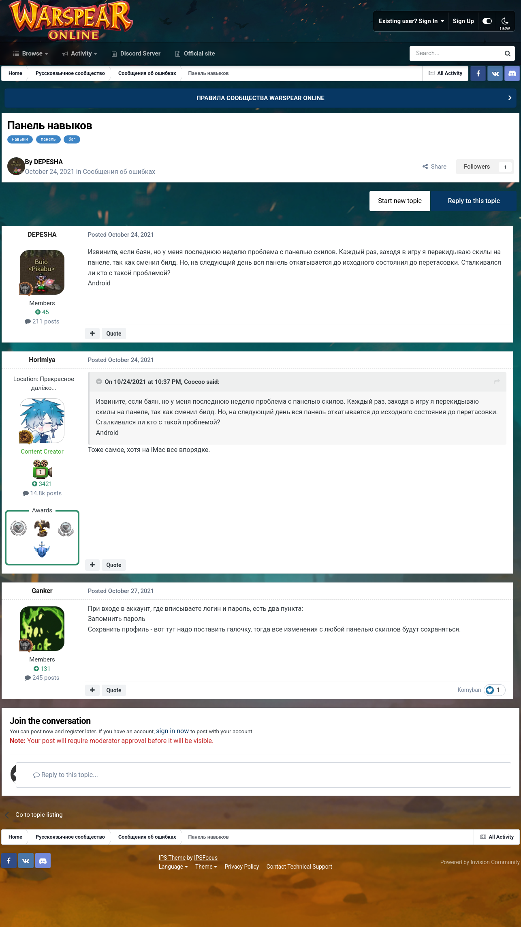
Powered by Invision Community (475, 910)
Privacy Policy (89, 915)
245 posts (47, 724)
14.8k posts (47, 539)
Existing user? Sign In (411, 40)
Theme (53, 915)
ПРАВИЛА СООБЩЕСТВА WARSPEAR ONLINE (260, 137)
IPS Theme (19, 906)
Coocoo (194, 430)
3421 (47, 529)
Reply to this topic (472, 245)
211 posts (47, 367)
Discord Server (139, 92)
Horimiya (47, 405)
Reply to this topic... (84, 824)
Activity (82, 92)
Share (427, 208)
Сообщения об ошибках (131, 213)
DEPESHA (60, 203)
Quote (116, 379)
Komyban (475, 735)
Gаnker (47, 637)
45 (47, 358)
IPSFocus (53, 906)
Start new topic (394, 245)
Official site (198, 92)
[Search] (433, 92)
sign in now (204, 780)
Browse (32, 92)
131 (47, 714)
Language (20, 915)
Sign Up (463, 40)
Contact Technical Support (146, 915)
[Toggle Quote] (99, 429)
